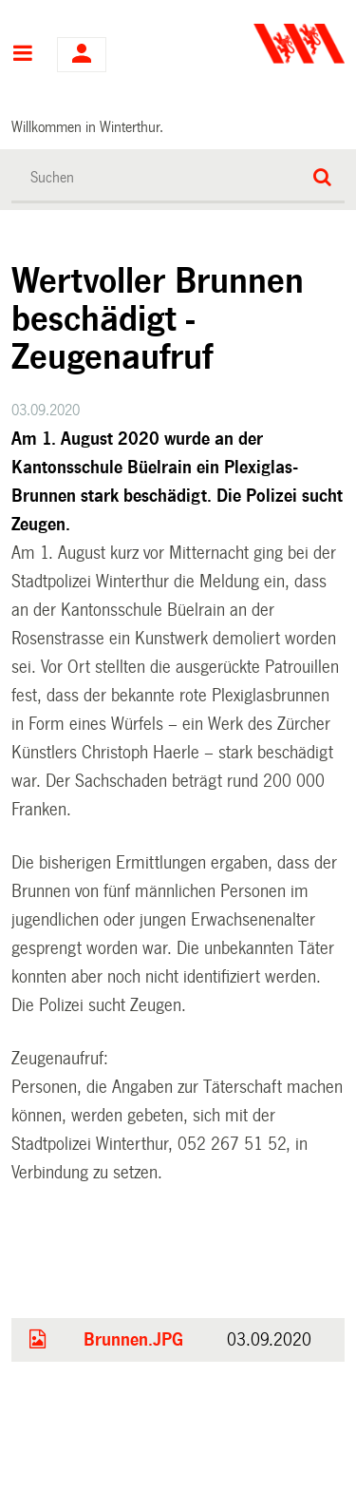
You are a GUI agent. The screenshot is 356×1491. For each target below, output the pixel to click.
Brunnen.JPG (133, 1339)
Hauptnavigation (22, 55)
